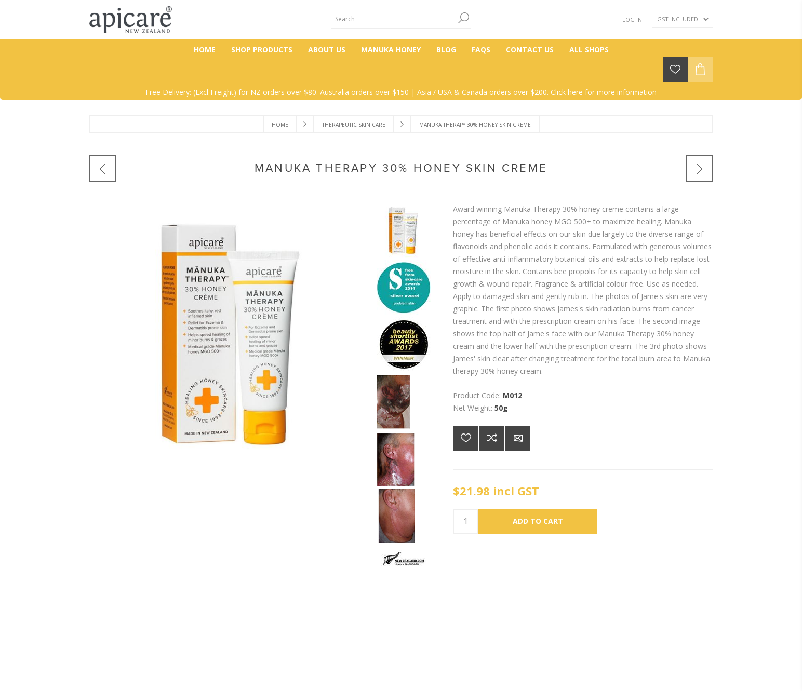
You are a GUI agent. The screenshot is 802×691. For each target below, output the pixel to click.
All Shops (589, 50)
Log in (632, 19)
